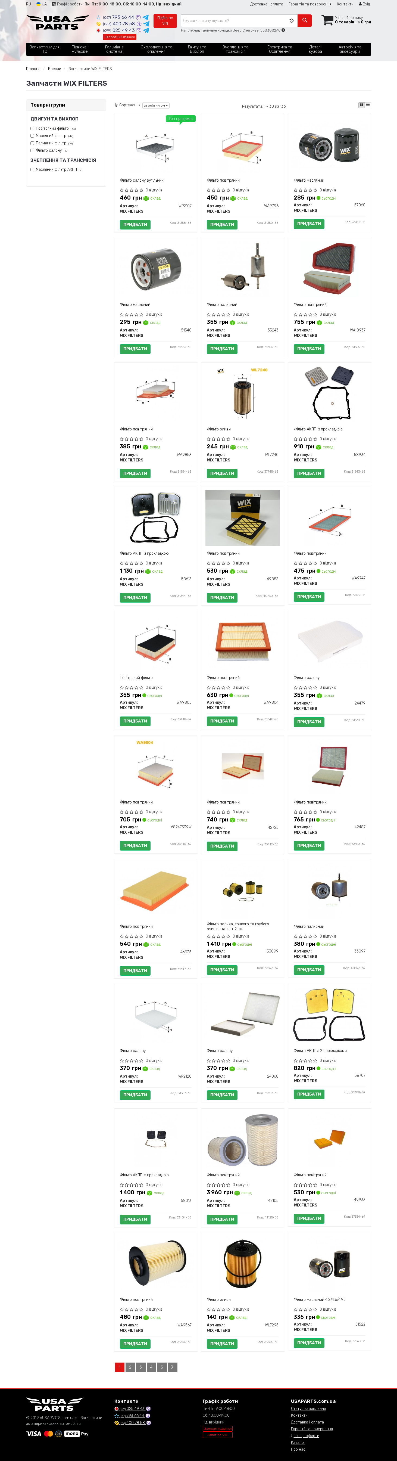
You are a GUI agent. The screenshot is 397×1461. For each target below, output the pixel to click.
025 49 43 (116, 30)
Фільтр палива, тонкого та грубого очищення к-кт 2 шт (238, 926)
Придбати (135, 224)
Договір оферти (305, 1436)
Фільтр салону (52, 150)
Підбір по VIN (165, 21)
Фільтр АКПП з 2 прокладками (320, 1051)
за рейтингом (156, 105)
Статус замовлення (308, 1408)
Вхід (364, 4)
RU (28, 4)
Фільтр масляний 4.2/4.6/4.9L (319, 1299)
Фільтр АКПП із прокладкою (318, 429)
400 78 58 (116, 23)
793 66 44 (116, 17)
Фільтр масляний (309, 180)
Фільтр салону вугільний (142, 180)
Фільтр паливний (222, 304)
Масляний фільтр (54, 136)
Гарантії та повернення (312, 1429)
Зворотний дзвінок (120, 37)
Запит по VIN (217, 1435)
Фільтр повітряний (223, 180)
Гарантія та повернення (310, 4)
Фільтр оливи (219, 429)
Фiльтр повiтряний (223, 677)
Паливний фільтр (54, 143)
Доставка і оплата (266, 4)
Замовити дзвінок (218, 1429)
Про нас (298, 1449)
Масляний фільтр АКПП (59, 169)
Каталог (298, 1442)
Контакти (345, 4)
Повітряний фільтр (56, 128)
